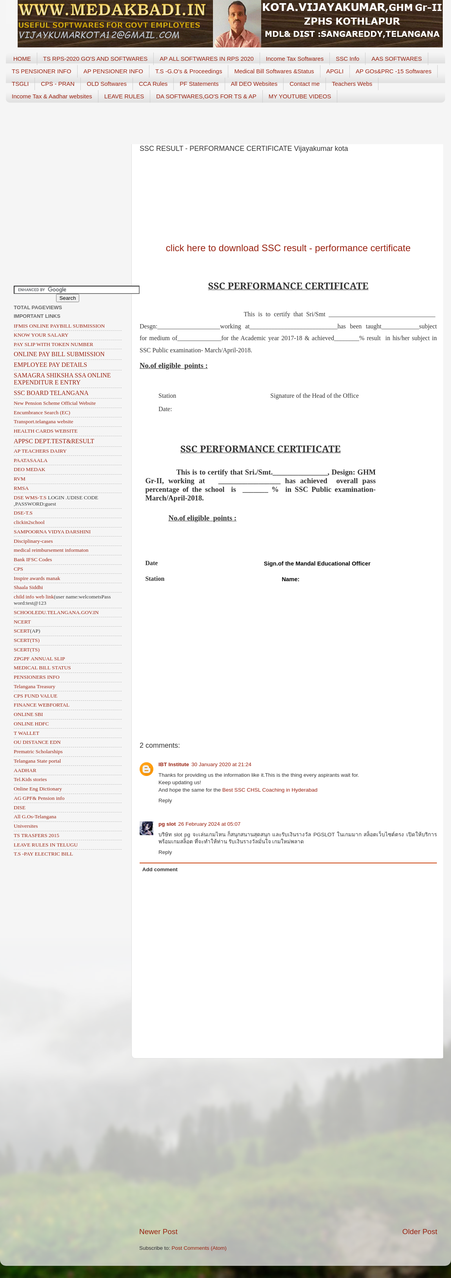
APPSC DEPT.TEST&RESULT (54, 441)
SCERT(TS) (27, 640)
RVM (19, 479)
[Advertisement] (225, 120)
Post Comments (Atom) (199, 1248)
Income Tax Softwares (295, 58)
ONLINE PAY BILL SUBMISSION (59, 354)
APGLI (335, 71)
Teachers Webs (352, 83)
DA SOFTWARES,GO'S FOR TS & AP (206, 96)
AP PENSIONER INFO (113, 71)
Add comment (160, 869)
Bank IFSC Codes (33, 559)
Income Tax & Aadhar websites (52, 96)
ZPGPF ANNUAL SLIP (39, 659)
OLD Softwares (107, 83)
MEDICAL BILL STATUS (42, 668)
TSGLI (20, 83)
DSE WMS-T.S (30, 497)
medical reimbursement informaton (51, 550)
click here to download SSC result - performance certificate (288, 248)
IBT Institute (173, 764)
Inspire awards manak (37, 578)
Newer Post (158, 1231)
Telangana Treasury (34, 686)
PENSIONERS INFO (37, 677)
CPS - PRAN (58, 83)
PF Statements (199, 83)
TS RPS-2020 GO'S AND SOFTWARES (95, 58)
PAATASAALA (30, 460)
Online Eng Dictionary (38, 789)
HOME (22, 58)
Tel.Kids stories (30, 779)
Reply (165, 800)
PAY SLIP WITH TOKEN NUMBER (53, 344)
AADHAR (25, 770)
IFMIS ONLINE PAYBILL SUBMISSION (59, 326)
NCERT (22, 622)
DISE (19, 807)
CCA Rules (153, 83)
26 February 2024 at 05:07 (209, 824)
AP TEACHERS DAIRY (40, 451)
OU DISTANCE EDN (37, 742)
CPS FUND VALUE (35, 696)
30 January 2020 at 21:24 (221, 764)
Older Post (419, 1231)
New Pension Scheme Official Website (55, 403)
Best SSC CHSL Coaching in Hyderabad (270, 790)
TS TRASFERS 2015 (36, 835)
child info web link (34, 597)
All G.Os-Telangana (35, 816)
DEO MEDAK (29, 469)
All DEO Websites (254, 83)
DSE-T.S (23, 513)
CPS (18, 569)
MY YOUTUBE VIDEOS (300, 96)
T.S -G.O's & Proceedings (188, 71)
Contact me (304, 83)
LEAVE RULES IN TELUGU (46, 845)
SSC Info (347, 58)
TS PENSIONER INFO (41, 71)
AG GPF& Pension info (39, 798)
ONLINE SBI (28, 714)
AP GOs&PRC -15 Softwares (393, 71)
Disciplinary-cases (33, 541)
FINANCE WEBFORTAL (41, 705)
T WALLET (26, 733)
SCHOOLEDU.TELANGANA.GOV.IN (56, 612)
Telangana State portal (37, 761)
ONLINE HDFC (31, 724)
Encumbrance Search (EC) (42, 412)
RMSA (21, 488)
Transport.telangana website (43, 421)
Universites (26, 826)
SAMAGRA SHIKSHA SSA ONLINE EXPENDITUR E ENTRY (62, 379)
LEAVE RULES (124, 96)
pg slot (167, 824)
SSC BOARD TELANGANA (51, 393)
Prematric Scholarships (38, 751)
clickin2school (29, 522)
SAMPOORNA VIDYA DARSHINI (52, 532)
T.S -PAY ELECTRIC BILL (43, 854)
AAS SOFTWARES (396, 58)
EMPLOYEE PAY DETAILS (50, 364)
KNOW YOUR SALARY (41, 335)
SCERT (22, 631)
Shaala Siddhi (28, 587)
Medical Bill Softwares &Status (274, 71)
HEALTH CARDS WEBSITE (46, 431)
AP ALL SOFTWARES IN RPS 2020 (207, 58)
